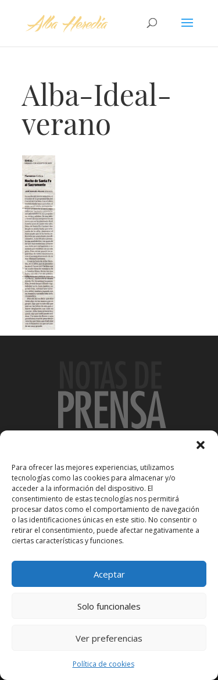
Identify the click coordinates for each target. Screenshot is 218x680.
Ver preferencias (109, 638)
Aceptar (109, 574)
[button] (200, 445)
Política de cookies (103, 664)
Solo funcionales (109, 606)
